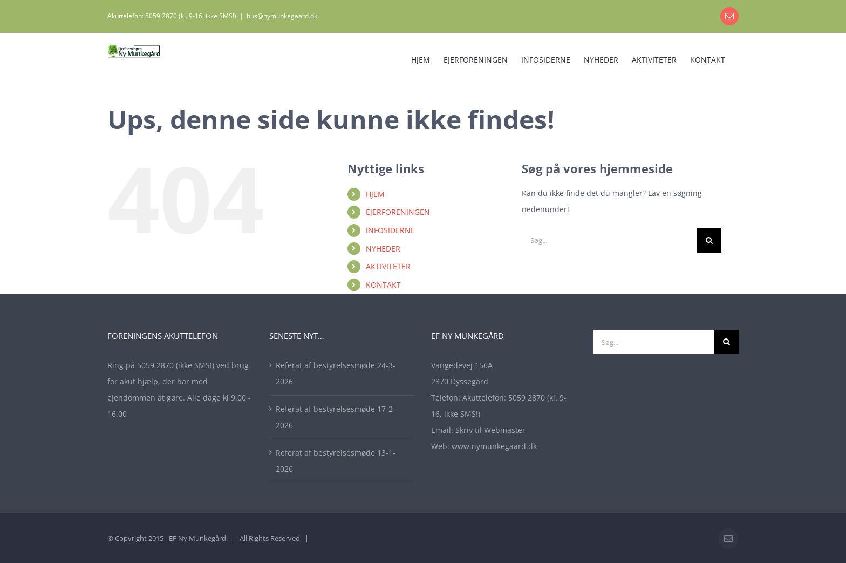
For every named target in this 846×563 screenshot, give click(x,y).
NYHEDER (383, 248)
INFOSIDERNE (390, 230)
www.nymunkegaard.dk (494, 446)
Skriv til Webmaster (490, 430)
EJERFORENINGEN (398, 212)
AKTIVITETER (388, 266)
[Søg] (709, 240)
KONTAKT (383, 285)
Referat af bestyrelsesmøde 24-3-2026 (335, 373)
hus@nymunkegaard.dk (282, 16)
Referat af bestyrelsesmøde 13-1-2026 (335, 460)
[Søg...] (609, 240)
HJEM (375, 194)
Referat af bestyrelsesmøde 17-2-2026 (335, 417)
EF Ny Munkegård (197, 538)
